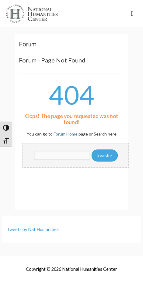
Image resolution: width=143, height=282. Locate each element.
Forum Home (66, 133)
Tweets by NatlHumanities (33, 229)
